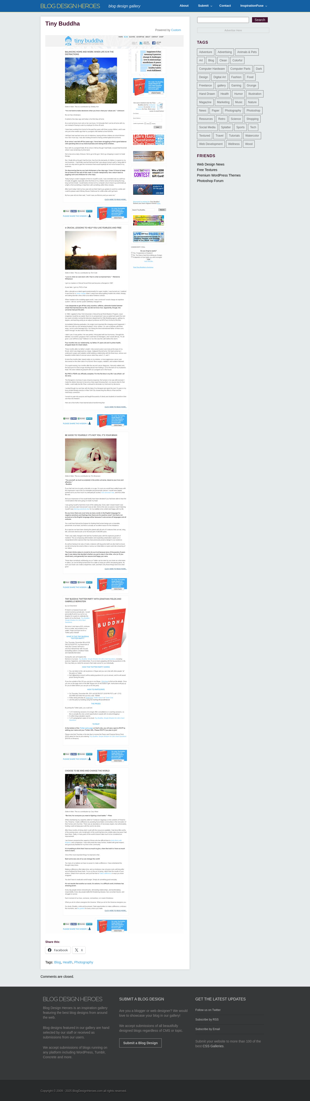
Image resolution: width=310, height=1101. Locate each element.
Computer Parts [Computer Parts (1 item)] (240, 68)
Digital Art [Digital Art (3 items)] (219, 77)
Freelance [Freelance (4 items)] (205, 85)
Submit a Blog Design (140, 1043)
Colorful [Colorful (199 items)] (237, 60)
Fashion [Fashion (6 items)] (236, 77)
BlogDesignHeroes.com (87, 1091)
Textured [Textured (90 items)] (204, 135)
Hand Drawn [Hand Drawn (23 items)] (207, 94)
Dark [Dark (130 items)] (259, 68)
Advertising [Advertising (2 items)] (225, 52)
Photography (83, 962)
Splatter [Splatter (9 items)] (226, 127)
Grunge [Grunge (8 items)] (251, 85)
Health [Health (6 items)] (225, 94)
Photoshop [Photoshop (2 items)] (253, 110)
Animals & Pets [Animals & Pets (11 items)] (247, 52)
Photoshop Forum (210, 181)
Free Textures (207, 170)
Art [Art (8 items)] (201, 60)
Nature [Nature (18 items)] (252, 102)
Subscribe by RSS (206, 1019)
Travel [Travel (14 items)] (219, 135)
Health (67, 962)
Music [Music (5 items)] (239, 102)
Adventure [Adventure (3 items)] (205, 52)
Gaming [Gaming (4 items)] (236, 85)
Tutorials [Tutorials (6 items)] (234, 135)
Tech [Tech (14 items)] (253, 127)
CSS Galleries (213, 1046)
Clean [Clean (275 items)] (223, 60)
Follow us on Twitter (208, 1010)
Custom (176, 30)
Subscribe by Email (207, 1029)
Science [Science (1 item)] (236, 119)
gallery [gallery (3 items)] (221, 85)
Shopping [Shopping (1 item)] (252, 119)
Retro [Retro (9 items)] (221, 119)
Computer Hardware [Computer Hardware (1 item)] (212, 68)
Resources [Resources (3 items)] (206, 119)
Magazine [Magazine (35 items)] (205, 102)
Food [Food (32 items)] (250, 77)
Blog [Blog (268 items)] (211, 60)
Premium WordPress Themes (219, 175)
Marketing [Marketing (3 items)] (223, 102)
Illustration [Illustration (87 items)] (254, 94)
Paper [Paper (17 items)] (215, 110)
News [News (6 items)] (202, 110)
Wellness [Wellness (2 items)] (234, 144)
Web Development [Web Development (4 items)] (211, 144)
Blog (57, 962)
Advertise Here (233, 30)
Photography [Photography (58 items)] (233, 110)
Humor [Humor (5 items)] (238, 94)
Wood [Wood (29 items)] (249, 144)
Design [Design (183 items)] (203, 77)
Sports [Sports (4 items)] (240, 127)
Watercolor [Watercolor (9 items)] (252, 135)
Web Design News (210, 164)
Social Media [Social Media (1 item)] (207, 127)
